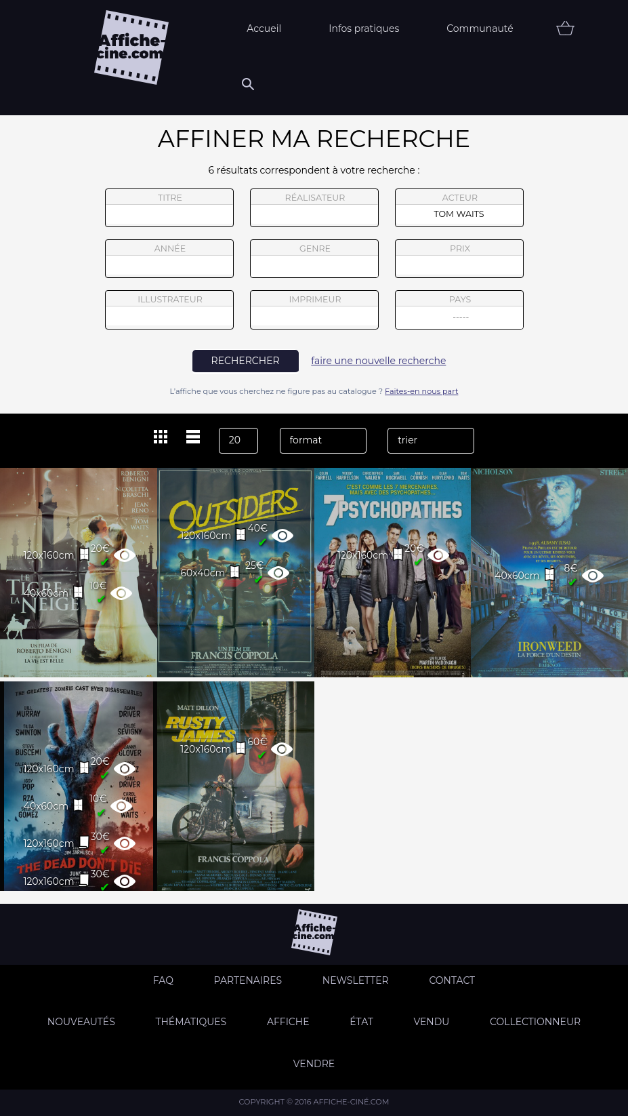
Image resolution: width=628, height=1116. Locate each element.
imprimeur (314, 309)
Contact (452, 980)
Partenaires (248, 980)
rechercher (245, 361)
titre (169, 208)
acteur (459, 208)
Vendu (431, 1022)
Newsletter (355, 980)
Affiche (288, 1022)
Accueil (264, 28)
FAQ (163, 980)
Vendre (314, 1064)
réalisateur (314, 208)
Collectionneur (535, 1022)
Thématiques (190, 1022)
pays (460, 311)
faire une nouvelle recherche (378, 361)
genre (315, 260)
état (361, 1022)
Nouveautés (81, 1022)
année (169, 259)
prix (459, 259)
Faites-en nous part (421, 391)
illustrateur (169, 309)
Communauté (480, 28)
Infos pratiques (364, 28)
